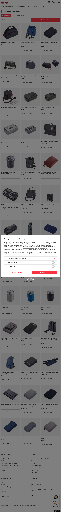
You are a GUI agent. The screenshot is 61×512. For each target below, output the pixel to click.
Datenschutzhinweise (23, 246)
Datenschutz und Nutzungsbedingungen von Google (35, 248)
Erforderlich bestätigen (17, 272)
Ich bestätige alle (44, 272)
